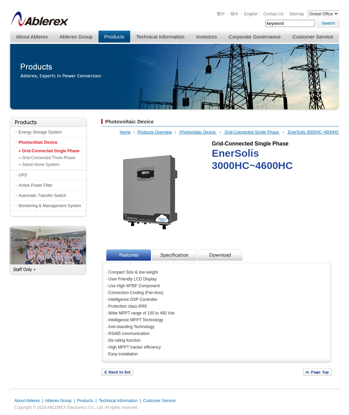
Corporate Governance (255, 37)
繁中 (221, 14)
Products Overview (154, 132)
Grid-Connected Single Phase (252, 132)
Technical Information (160, 37)
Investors (206, 37)
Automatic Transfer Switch (42, 195)
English (251, 14)
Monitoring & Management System (50, 205)
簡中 (234, 14)
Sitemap (296, 14)
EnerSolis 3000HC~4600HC (313, 132)
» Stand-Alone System (39, 164)
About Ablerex (32, 37)
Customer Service (312, 37)
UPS (23, 175)
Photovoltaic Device (38, 142)
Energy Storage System (40, 132)
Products (114, 37)
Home (125, 132)
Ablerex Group (76, 37)
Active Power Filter (36, 185)
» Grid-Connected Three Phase (47, 157)
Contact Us (273, 14)
